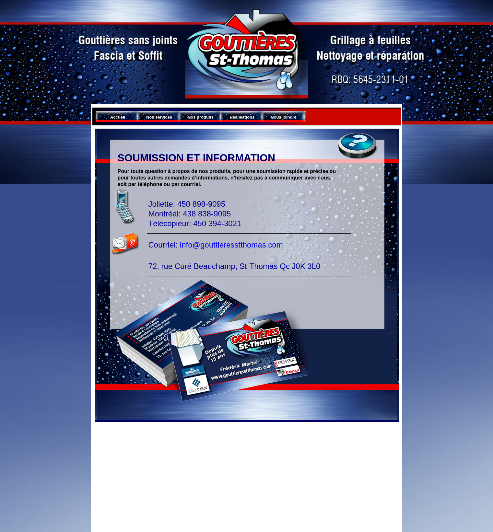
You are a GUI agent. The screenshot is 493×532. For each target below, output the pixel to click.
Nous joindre (283, 117)
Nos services (159, 117)
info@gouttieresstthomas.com (230, 244)
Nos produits (201, 117)
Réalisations (242, 117)
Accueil (117, 117)
